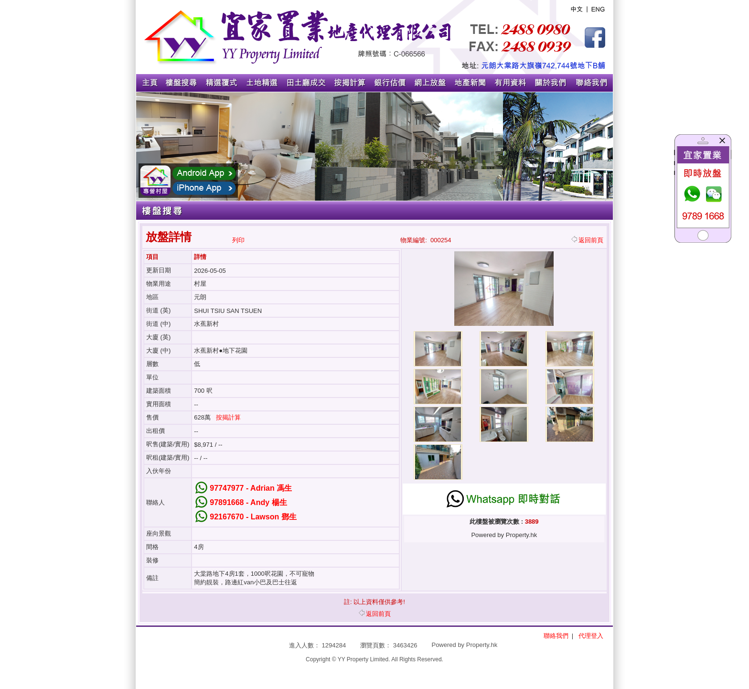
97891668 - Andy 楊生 (248, 502)
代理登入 (590, 635)
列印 (238, 240)
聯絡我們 (556, 635)
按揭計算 (228, 417)
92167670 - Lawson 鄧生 (253, 517)
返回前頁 (587, 240)
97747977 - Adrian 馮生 (251, 488)
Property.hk (482, 644)
